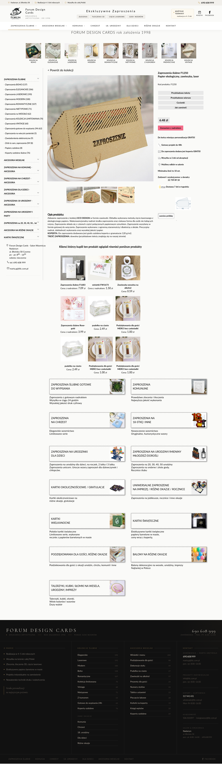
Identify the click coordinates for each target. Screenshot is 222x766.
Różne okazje (152, 26)
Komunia (78, 26)
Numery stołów (150, 687)
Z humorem (98, 697)
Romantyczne (98, 676)
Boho (98, 671)
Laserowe (98, 660)
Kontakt (171, 26)
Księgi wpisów (150, 708)
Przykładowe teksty (180, 93)
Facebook (209, 13)
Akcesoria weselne (54, 26)
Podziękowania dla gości (150, 660)
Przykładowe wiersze (181, 97)
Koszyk (199, 13)
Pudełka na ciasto (150, 671)
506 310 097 (188, 718)
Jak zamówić (181, 107)
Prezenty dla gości (150, 681)
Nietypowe (98, 692)
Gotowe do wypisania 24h (98, 703)
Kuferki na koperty (150, 703)
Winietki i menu (150, 655)
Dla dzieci (133, 26)
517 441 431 (188, 696)
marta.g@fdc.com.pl (19, 268)
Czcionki (181, 102)
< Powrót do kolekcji (60, 70)
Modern (98, 665)
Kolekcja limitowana (98, 681)
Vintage (98, 687)
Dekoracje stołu (150, 665)
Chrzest (95, 26)
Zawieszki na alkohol (150, 676)
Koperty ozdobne (98, 708)
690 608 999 (206, 2)
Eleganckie (98, 655)
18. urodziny (113, 26)
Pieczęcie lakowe (150, 697)
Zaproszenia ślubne (24, 26)
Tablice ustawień (150, 692)
